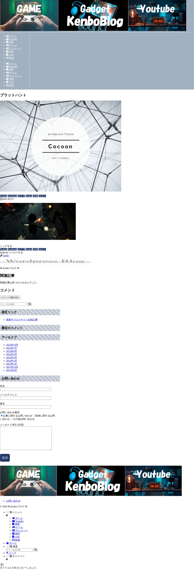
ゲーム (17, 532)
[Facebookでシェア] (12, 196)
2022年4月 (11, 357)
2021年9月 (11, 370)
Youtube (17, 525)
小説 (16, 541)
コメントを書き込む (10, 297)
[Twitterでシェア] (3, 196)
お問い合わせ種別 (9, 412)
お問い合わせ (13, 505)
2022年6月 (11, 351)
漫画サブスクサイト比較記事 (22, 319)
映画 (16, 544)
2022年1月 (11, 364)
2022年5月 (11, 354)
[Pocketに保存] (28, 196)
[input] (13, 304)
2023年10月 (12, 345)
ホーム (17, 522)
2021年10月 (12, 367)
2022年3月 (11, 360)
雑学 (16, 538)
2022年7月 (11, 348)
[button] (42, 196)
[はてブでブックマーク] (21, 196)
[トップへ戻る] (2, 569)
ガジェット (20, 535)
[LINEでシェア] (35, 196)
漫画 (16, 528)
